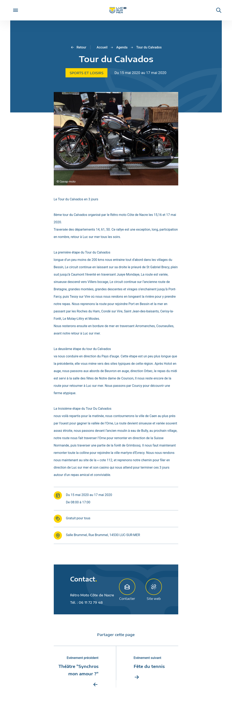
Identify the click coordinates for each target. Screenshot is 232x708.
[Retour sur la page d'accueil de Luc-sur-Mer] (116, 10)
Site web (154, 589)
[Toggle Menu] (15, 10)
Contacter (127, 589)
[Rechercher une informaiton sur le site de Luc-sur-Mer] (217, 10)
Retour (78, 47)
